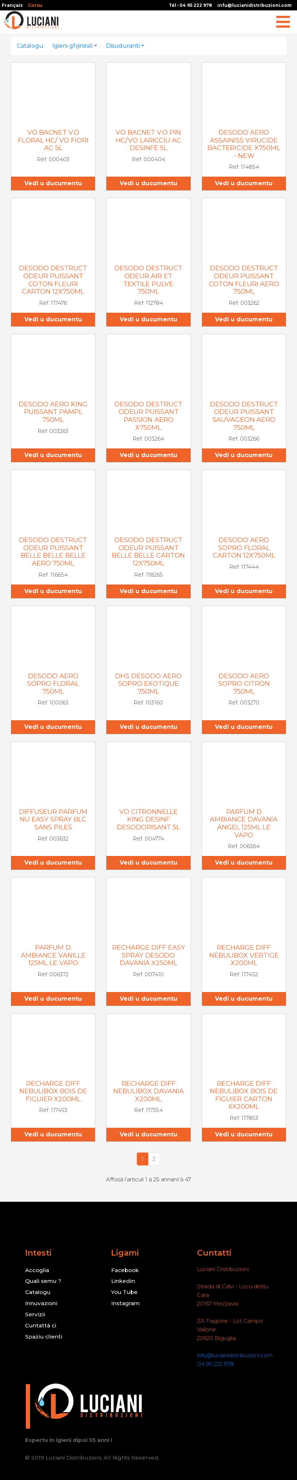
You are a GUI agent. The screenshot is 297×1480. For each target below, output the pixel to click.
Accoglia (37, 1270)
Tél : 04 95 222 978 (190, 5)
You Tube (124, 1291)
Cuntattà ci (40, 1324)
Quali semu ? (43, 1280)
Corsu (35, 5)
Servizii (34, 1313)
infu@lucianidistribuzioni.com (254, 5)
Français (12, 5)
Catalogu (30, 45)
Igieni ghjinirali (72, 45)
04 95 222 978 (215, 1363)
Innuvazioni (41, 1302)
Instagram (125, 1302)
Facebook (125, 1270)
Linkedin (123, 1280)
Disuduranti (123, 45)
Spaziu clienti (43, 1334)
